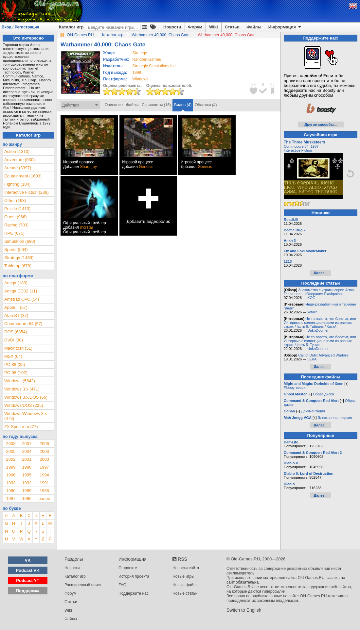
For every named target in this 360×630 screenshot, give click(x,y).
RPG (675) (14, 233)
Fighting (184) (17, 184)
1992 (26, 482)
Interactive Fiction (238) (26, 192)
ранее (44, 498)
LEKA (311, 359)
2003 (44, 451)
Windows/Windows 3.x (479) (25, 416)
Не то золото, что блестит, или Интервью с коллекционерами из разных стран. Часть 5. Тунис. (320, 341)
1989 (26, 490)
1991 (44, 482)
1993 (10, 482)
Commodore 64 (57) (23, 323)
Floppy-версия (295, 388)
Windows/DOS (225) (23, 405)
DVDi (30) (13, 340)
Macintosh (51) (18, 348)
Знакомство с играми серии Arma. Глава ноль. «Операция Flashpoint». (319, 292)
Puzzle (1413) (17, 208)
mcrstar (86, 227)
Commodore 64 (296, 146)
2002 (10, 459)
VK (28, 560)
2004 (26, 451)
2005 (10, 451)
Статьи (232, 27)
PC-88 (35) (14, 364)
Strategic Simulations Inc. (154, 66)
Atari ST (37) (16, 315)
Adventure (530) (19, 159)
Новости (172, 27)
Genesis (146, 166)
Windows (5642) (19, 380)
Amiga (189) (15, 282)
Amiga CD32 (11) (20, 291)
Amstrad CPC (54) (21, 299)
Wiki (213, 27)
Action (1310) (16, 151)
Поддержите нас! (134, 593)
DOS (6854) (15, 331)
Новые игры (183, 576)
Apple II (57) (15, 307)
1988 (44, 490)
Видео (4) (182, 105)
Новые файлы (185, 585)
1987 (10, 498)
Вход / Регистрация (20, 27)
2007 (26, 443)
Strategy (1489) (19, 257)
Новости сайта (185, 568)
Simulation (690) (19, 241)
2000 (44, 459)
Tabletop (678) (17, 265)
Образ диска (323, 394)
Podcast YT (27, 580)
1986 (26, 498)
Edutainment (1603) (23, 176)
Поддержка (28, 590)
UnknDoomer (318, 330)
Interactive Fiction (298, 150)
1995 (26, 474)
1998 (136, 72)
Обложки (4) (206, 105)
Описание (114, 105)
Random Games (146, 59)
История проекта (133, 576)
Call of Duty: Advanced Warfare (323, 355)
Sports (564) (16, 249)
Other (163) (15, 200)
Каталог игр (71, 27)
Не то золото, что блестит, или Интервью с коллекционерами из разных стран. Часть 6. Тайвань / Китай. (320, 322)
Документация (313, 411)
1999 (10, 467)
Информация (285, 27)
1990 (10, 490)
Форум (195, 27)
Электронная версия (335, 418)
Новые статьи (185, 593)
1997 (44, 467)
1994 (44, 474)
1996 (10, 474)
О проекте (127, 568)
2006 (44, 443)
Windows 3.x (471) (22, 389)
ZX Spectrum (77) (21, 426)
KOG (311, 298)
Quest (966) (15, 216)
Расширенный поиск (82, 585)
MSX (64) (13, 356)
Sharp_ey (88, 166)
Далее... (320, 273)
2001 (26, 459)
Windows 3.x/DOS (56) (25, 397)
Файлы (253, 27)
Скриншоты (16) (156, 105)
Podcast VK (27, 570)
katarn (312, 312)
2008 (10, 443)
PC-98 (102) (15, 372)
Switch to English (243, 610)
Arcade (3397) (17, 167)
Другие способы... (320, 124)
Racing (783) (16, 225)
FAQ (122, 585)
